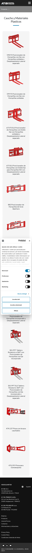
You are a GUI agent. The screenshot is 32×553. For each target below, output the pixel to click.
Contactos (4, 523)
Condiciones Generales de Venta (10, 537)
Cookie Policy (5, 535)
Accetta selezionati (16, 305)
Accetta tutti (16, 299)
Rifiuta (16, 310)
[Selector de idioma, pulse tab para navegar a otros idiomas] (24, 486)
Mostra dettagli (22, 294)
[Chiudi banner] (29, 240)
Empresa (3, 516)
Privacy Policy (5, 532)
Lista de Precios (5, 521)
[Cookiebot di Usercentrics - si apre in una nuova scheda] (19, 241)
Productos (4, 518)
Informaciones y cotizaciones (9, 526)
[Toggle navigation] (29, 3)
